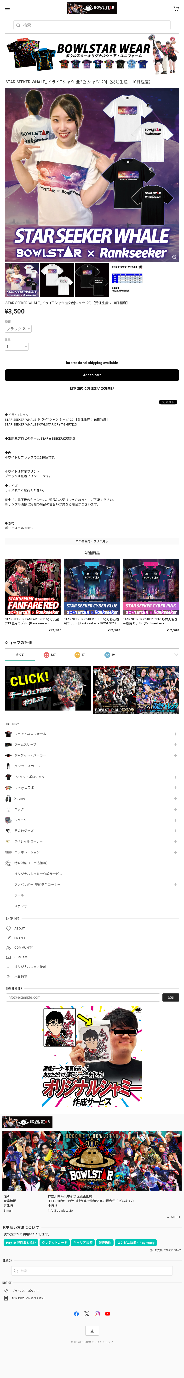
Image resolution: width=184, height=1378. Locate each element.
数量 (8, 339)
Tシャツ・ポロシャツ (29, 777)
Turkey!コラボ (24, 788)
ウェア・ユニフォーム (30, 734)
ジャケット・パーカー (30, 755)
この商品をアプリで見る (92, 541)
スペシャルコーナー (28, 841)
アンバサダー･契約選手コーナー (37, 884)
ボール (19, 895)
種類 (8, 322)
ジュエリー (22, 820)
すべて (20, 654)
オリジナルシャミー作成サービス (38, 874)
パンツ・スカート (27, 766)
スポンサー (22, 906)
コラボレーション (27, 852)
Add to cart (92, 375)
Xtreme (19, 798)
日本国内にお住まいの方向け (92, 388)
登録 (171, 997)
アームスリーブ (25, 744)
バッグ (19, 809)
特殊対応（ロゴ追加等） (31, 863)
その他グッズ (24, 831)
